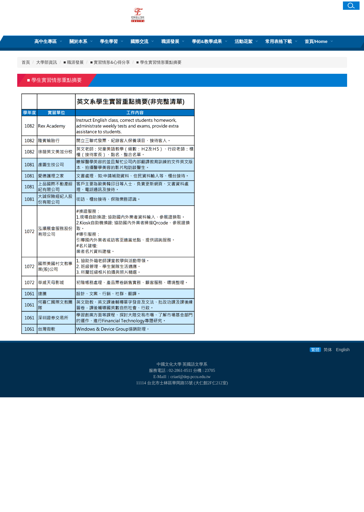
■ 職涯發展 (73, 177)
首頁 (26, 177)
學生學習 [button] (109, 41)
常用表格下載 (278, 41)
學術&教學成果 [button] (207, 41)
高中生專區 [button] (45, 41)
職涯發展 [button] (170, 41)
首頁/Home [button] (316, 41)
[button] (351, 5)
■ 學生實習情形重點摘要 (158, 177)
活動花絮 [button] (243, 41)
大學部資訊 (46, 177)
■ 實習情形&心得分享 (110, 177)
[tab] (113, 150)
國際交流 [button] (139, 41)
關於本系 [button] (78, 41)
